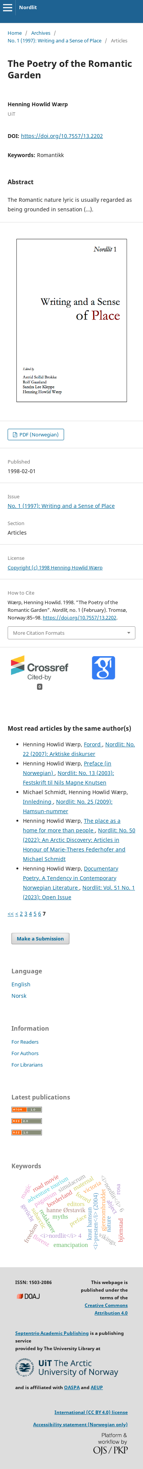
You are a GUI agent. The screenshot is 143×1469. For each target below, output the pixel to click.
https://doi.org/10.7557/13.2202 (62, 135)
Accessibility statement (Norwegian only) (80, 1424)
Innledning (38, 801)
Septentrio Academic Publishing (52, 1333)
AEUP (97, 1387)
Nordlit (28, 7)
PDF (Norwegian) (38, 434)
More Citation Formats (38, 632)
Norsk (18, 995)
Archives (40, 32)
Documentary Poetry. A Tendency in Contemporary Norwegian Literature (70, 878)
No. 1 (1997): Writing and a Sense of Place (54, 40)
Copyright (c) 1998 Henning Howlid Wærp (55, 567)
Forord (93, 744)
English (21, 984)
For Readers (25, 1041)
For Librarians (27, 1064)
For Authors (25, 1053)
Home (15, 32)
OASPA (72, 1387)
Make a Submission (40, 938)
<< (11, 913)
